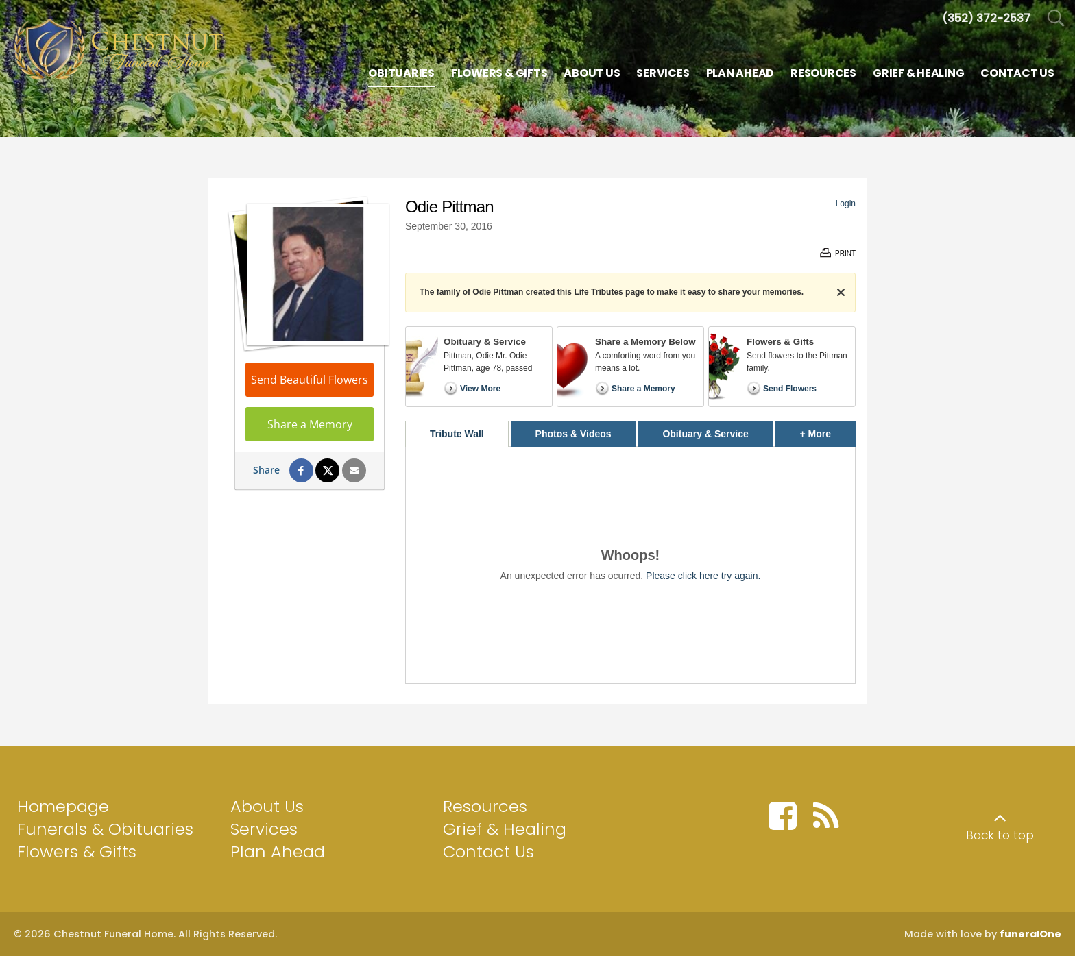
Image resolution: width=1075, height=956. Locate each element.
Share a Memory (309, 424)
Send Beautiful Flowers (309, 379)
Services (264, 829)
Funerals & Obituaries (105, 829)
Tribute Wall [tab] (457, 433)
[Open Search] (1056, 19)
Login (846, 203)
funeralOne (1030, 934)
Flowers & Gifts (76, 851)
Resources (485, 806)
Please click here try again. (703, 575)
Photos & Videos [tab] (573, 433)
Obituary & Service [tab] (705, 433)
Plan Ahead (277, 851)
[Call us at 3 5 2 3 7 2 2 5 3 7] (986, 18)
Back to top (1000, 835)
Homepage (63, 806)
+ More (828, 430)
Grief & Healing (504, 829)
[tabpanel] (630, 565)
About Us (267, 806)
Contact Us (488, 851)
